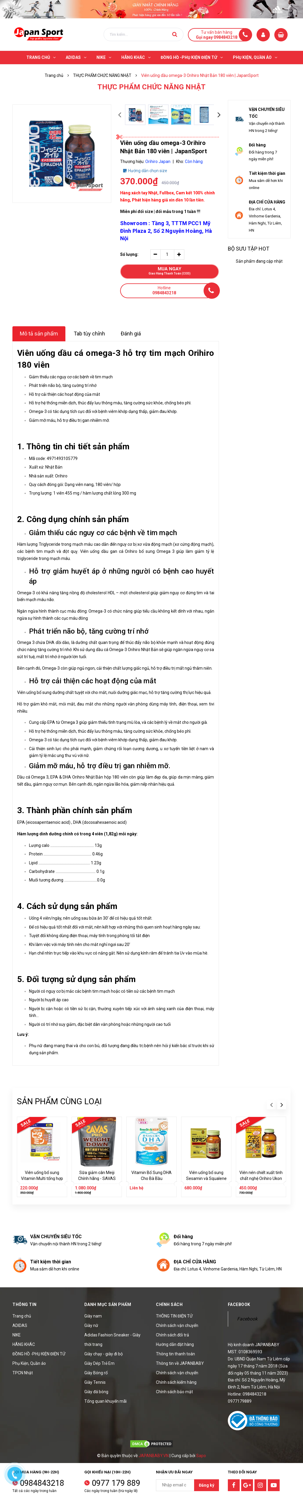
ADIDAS (19, 1325)
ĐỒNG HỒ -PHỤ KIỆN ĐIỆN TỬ (38, 1354)
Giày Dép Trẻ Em (99, 1363)
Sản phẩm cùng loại (59, 1101)
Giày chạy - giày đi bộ (103, 1354)
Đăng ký (206, 1485)
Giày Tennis (95, 1382)
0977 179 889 (116, 1483)
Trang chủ (21, 1316)
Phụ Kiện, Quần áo (29, 1363)
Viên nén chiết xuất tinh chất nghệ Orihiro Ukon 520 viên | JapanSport (261, 1178)
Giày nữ (91, 1325)
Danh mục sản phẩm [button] (107, 1304)
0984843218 (42, 1483)
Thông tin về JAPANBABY (180, 1363)
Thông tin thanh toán (175, 1354)
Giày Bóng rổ (96, 1372)
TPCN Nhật (22, 1372)
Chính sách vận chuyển (177, 1325)
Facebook (247, 1319)
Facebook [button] (239, 1304)
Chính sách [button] (169, 1304)
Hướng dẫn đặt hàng (175, 1344)
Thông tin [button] (24, 1304)
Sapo (201, 1455)
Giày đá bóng (96, 1391)
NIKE (16, 1335)
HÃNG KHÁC (23, 1344)
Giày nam (93, 1316)
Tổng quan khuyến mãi (105, 1401)
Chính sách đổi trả (172, 1335)
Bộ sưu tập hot (248, 249)
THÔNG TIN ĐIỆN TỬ (174, 1316)
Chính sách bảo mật (174, 1391)
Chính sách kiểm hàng (176, 1382)
